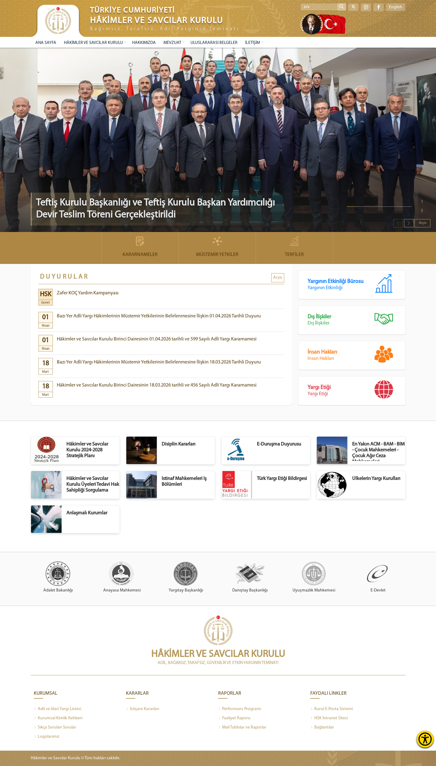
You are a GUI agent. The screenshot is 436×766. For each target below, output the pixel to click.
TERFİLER (294, 247)
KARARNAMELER (140, 247)
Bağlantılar (322, 727)
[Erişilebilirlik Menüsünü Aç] (425, 739)
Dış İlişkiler (356, 320)
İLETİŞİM (252, 43)
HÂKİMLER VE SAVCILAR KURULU (93, 43)
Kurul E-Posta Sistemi (331, 709)
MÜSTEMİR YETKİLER (217, 247)
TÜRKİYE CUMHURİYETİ (132, 10)
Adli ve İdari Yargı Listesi (57, 709)
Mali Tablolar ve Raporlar (242, 727)
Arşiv (422, 223)
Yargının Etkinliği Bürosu (356, 285)
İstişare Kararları (142, 709)
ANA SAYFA (45, 43)
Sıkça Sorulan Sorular (55, 727)
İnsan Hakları (356, 355)
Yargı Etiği (356, 391)
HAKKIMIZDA (144, 43)
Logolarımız (46, 736)
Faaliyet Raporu (234, 718)
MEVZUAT (172, 43)
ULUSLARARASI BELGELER (214, 43)
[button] (409, 223)
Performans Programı (239, 709)
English (395, 7)
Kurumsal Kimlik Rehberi (58, 718)
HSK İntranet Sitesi (329, 718)
